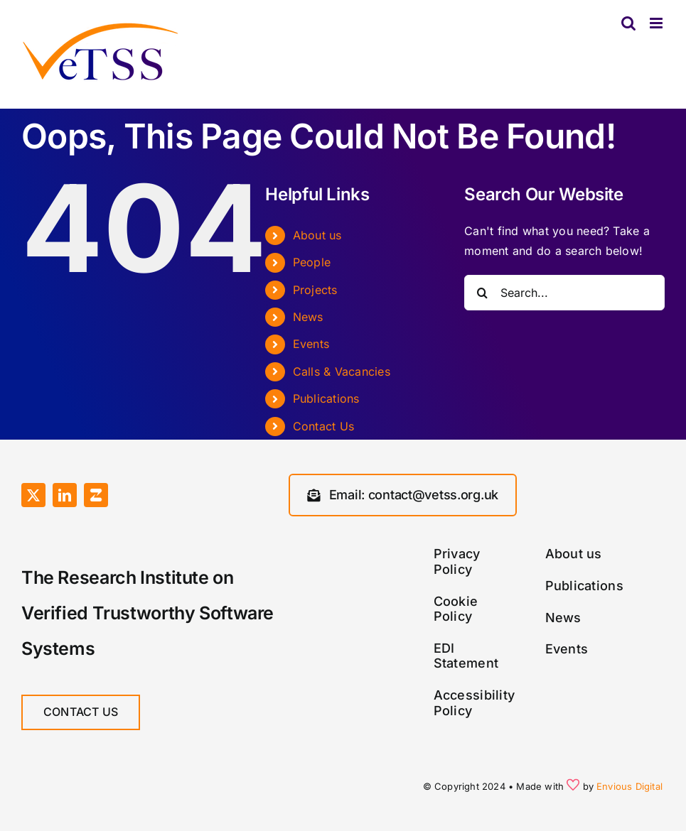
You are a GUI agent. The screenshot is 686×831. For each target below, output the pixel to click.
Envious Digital (629, 786)
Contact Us (323, 426)
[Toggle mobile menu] (657, 23)
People (312, 262)
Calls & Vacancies (341, 371)
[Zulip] (96, 495)
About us (317, 235)
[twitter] (33, 495)
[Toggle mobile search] (628, 23)
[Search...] (564, 292)
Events (311, 344)
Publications (326, 398)
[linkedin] (65, 495)
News (308, 317)
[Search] (482, 292)
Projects (315, 290)
